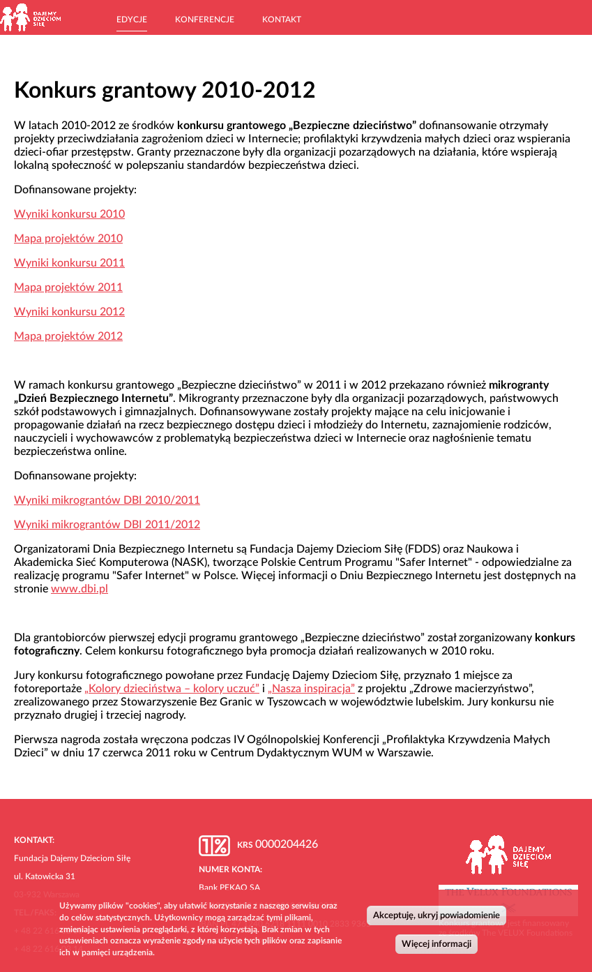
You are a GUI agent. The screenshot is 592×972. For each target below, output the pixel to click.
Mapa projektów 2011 (68, 287)
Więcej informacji (436, 947)
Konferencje (204, 19)
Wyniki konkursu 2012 (69, 311)
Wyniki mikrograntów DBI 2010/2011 (107, 500)
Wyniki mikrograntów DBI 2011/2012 (107, 524)
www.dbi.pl (79, 589)
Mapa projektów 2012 (68, 336)
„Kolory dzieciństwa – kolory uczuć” (171, 688)
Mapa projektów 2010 (68, 238)
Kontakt (281, 19)
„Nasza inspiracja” (311, 688)
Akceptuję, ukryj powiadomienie (436, 918)
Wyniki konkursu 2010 (69, 214)
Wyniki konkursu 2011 (69, 263)
